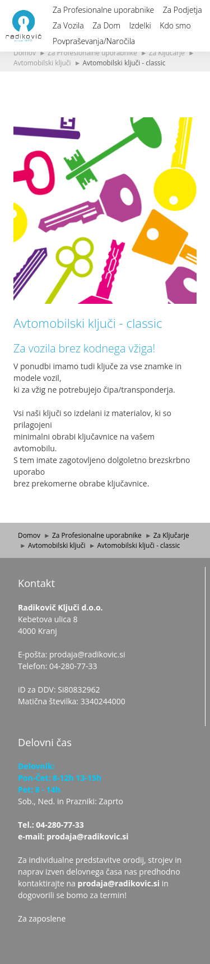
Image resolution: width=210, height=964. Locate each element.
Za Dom (106, 25)
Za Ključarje (167, 52)
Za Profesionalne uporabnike (103, 9)
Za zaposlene (42, 918)
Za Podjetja (182, 9)
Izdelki (140, 25)
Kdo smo (175, 25)
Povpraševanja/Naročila (94, 41)
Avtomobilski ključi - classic (124, 62)
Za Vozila (68, 25)
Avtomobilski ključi (42, 62)
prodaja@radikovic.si (119, 883)
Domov (24, 52)
